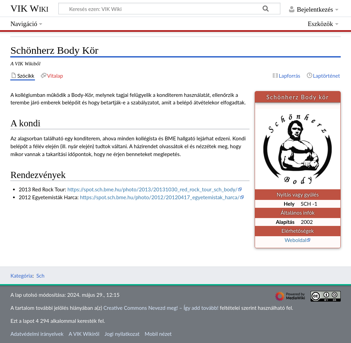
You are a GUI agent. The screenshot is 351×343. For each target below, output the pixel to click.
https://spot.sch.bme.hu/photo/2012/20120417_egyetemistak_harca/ (160, 197)
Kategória (21, 275)
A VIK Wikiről (84, 334)
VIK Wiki (29, 8)
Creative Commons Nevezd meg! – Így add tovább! (161, 308)
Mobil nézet (158, 334)
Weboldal (295, 240)
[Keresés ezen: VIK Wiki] (169, 8)
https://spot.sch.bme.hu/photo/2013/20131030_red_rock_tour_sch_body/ (153, 189)
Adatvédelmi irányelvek (36, 334)
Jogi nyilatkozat (122, 334)
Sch (40, 275)
